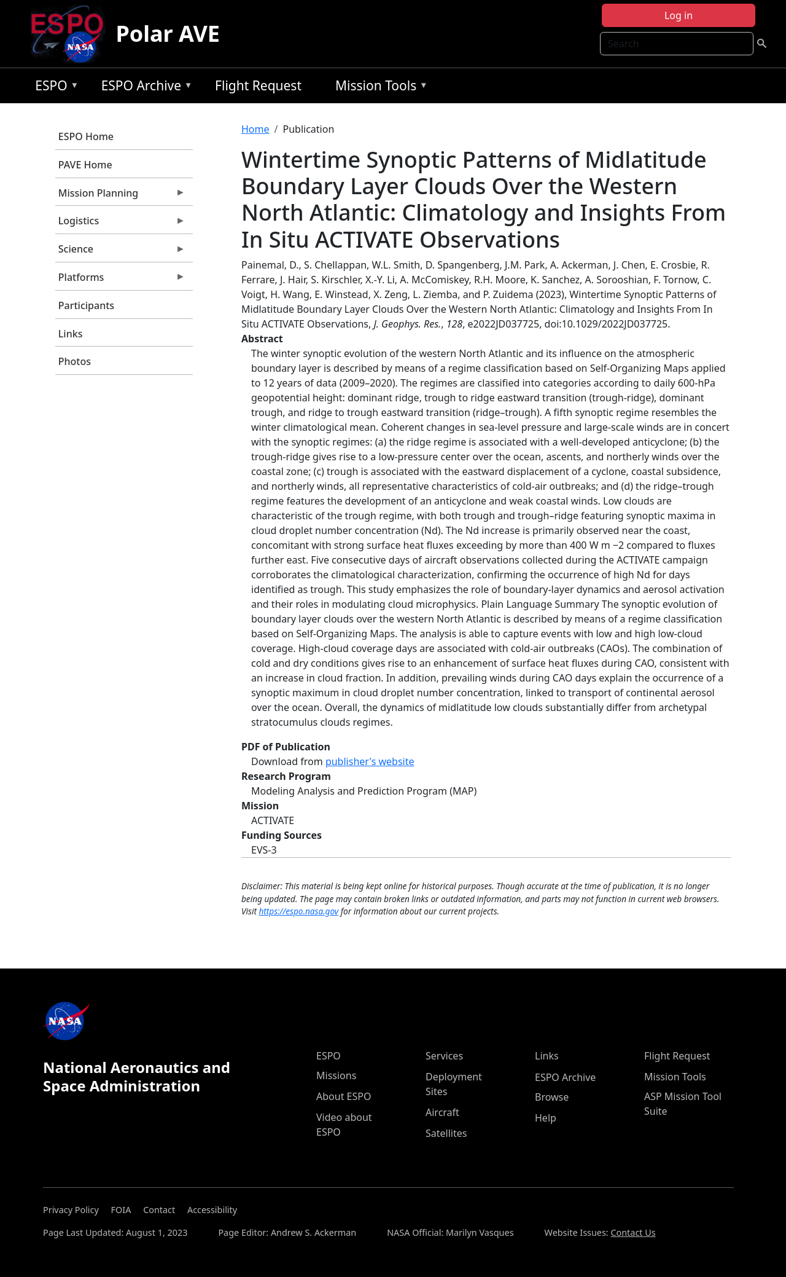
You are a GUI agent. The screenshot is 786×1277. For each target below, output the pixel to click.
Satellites (446, 1133)
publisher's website (369, 761)
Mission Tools (378, 87)
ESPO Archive (144, 87)
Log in (678, 15)
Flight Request (258, 85)
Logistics (120, 224)
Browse (552, 1097)
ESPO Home (86, 136)
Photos (74, 361)
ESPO (54, 87)
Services (444, 1056)
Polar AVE (167, 33)
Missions (336, 1075)
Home (255, 129)
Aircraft (442, 1112)
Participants (86, 305)
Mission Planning (120, 196)
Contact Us (632, 1232)
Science (120, 252)
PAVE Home (85, 164)
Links (70, 333)
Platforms (120, 280)
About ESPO (343, 1096)
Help (545, 1118)
